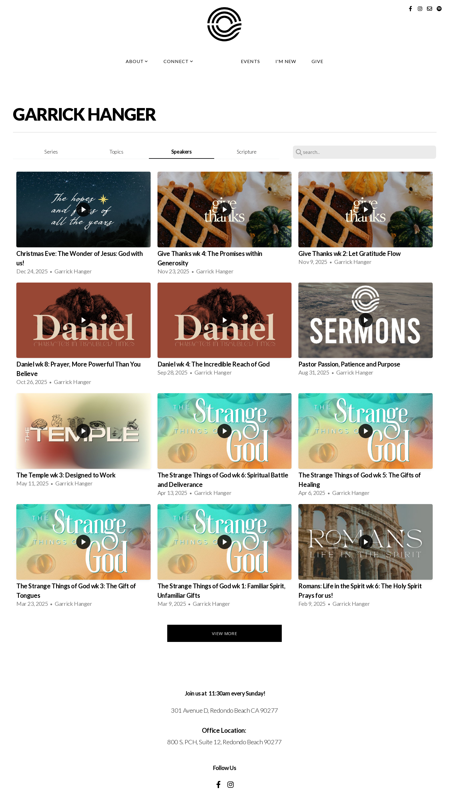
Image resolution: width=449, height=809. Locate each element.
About (137, 61)
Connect (178, 61)
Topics (116, 151)
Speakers (181, 151)
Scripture (247, 151)
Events (250, 61)
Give (317, 61)
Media (217, 61)
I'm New (285, 61)
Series (51, 151)
